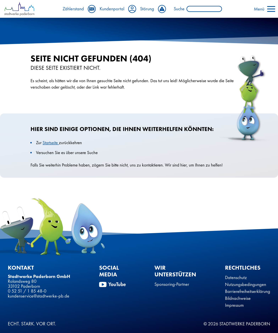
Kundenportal (118, 9)
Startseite (51, 142)
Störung (153, 9)
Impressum (234, 305)
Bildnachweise (238, 298)
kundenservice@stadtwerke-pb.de (38, 296)
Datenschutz (236, 277)
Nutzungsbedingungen (245, 284)
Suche (179, 8)
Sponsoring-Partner (171, 284)
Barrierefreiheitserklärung (247, 291)
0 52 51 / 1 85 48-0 (27, 291)
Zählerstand (79, 9)
